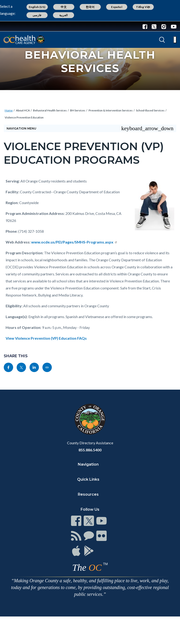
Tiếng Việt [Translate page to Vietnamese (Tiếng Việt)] (143, 7)
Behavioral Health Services (50, 110)
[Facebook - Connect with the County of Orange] (146, 26)
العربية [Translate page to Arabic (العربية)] (63, 15)
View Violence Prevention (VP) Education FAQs (46, 338)
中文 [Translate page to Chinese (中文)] (64, 7)
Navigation (88, 464)
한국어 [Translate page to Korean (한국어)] (90, 7)
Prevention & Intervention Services (111, 110)
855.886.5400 (90, 450)
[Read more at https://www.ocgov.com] (90, 419)
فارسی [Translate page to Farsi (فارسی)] (37, 15)
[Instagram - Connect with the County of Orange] (164, 26)
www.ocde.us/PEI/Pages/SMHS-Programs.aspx (74, 242)
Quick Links (88, 479)
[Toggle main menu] (174, 39)
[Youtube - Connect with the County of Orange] (172, 26)
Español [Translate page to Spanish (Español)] (116, 7)
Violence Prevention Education (24, 117)
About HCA (23, 110)
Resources (88, 494)
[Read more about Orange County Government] (19, 26)
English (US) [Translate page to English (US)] (37, 7)
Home (9, 110)
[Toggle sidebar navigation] (90, 128)
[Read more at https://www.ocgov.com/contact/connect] (76, 521)
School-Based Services (150, 110)
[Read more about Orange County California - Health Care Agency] (24, 40)
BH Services (77, 110)
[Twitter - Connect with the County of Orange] (154, 26)
